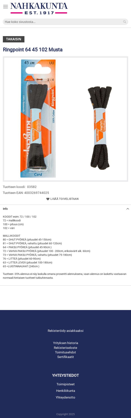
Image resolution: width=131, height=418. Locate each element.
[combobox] (65, 22)
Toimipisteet (66, 384)
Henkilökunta (65, 391)
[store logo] (39, 8)
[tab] (65, 209)
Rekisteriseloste (65, 348)
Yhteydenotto (65, 397)
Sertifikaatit (65, 357)
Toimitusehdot (65, 352)
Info (5, 208)
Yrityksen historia (65, 343)
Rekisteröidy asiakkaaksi (65, 331)
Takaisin (13, 39)
